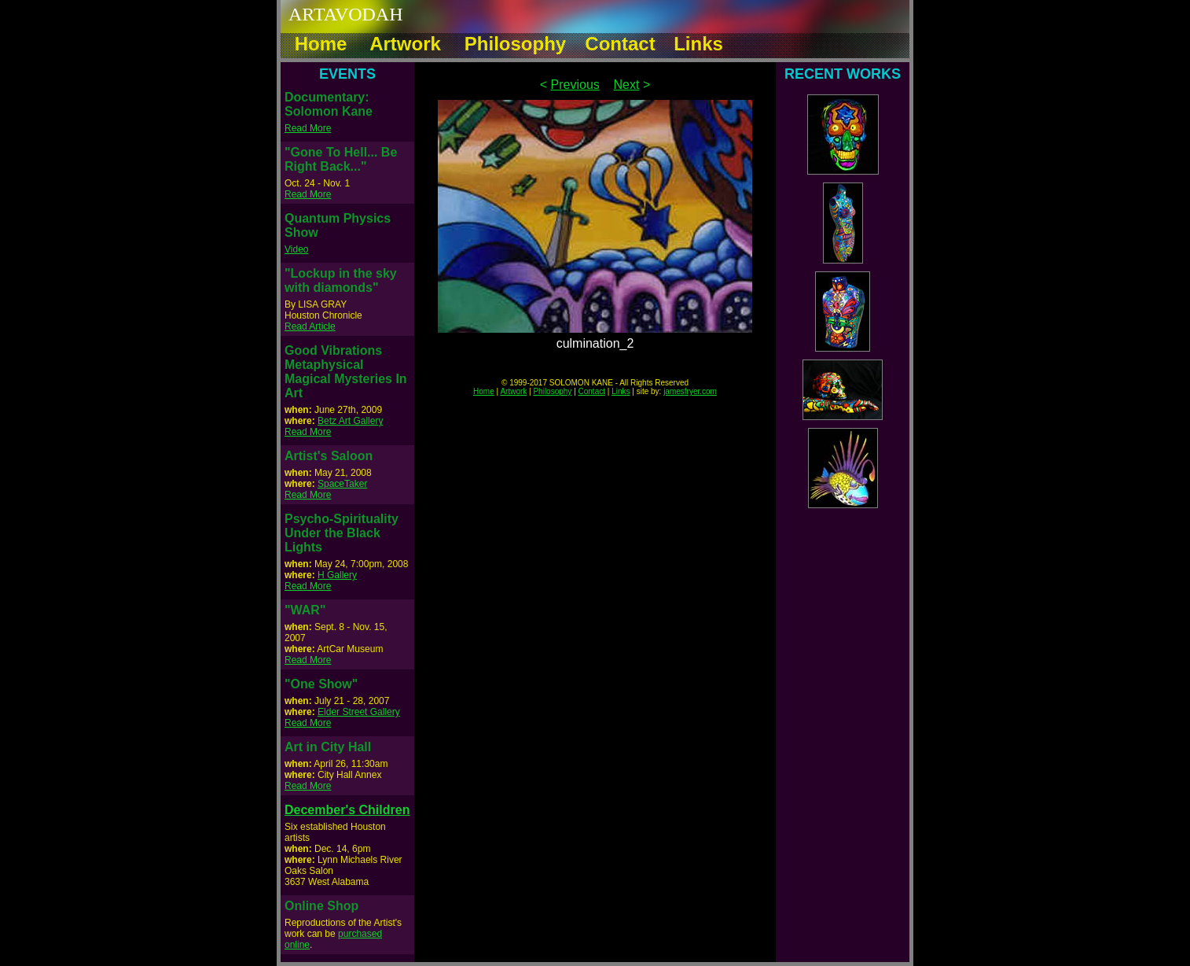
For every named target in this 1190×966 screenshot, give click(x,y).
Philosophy (552, 391)
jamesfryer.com (690, 391)
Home (483, 391)
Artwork (513, 391)
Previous (575, 84)
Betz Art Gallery (350, 420)
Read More (308, 128)
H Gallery (337, 575)
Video (296, 249)
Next (627, 84)
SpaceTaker (342, 483)
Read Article (310, 326)
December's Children (347, 810)
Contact (591, 391)
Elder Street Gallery (359, 711)
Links (621, 391)
